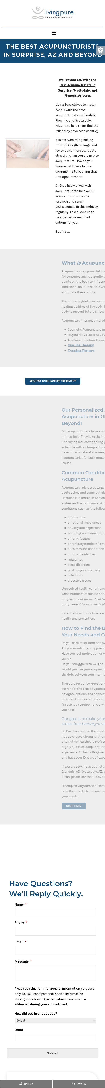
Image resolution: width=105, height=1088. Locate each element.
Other (19, 1030)
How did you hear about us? (36, 1014)
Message (23, 961)
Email (20, 942)
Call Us (26, 1084)
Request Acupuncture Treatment (52, 381)
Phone (21, 923)
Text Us (79, 1084)
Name (20, 904)
